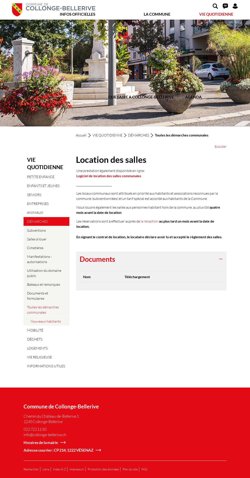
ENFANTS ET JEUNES (43, 186)
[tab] (151, 259)
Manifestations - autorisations (39, 259)
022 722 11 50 (35, 429)
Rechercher (31, 469)
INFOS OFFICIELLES (77, 14)
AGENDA (193, 97)
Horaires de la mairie (41, 442)
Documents (97, 259)
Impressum (77, 469)
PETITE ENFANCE (40, 177)
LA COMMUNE (157, 14)
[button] (215, 6)
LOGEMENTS (37, 348)
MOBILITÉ (35, 330)
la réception (149, 221)
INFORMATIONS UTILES (46, 366)
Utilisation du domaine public (44, 273)
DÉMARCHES (37, 221)
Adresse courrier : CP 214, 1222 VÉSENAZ (58, 450)
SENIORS (34, 194)
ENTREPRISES (38, 203)
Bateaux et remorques (43, 284)
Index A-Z (59, 469)
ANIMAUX (35, 212)
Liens (46, 469)
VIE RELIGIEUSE (39, 357)
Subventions (36, 230)
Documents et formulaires (37, 295)
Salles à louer (36, 239)
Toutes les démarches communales (43, 311)
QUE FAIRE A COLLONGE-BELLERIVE (141, 97)
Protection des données (103, 469)
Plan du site (130, 469)
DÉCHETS (34, 339)
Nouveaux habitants (46, 321)
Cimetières (35, 248)
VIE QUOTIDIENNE (216, 14)
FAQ (144, 469)
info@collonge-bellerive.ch (45, 434)
